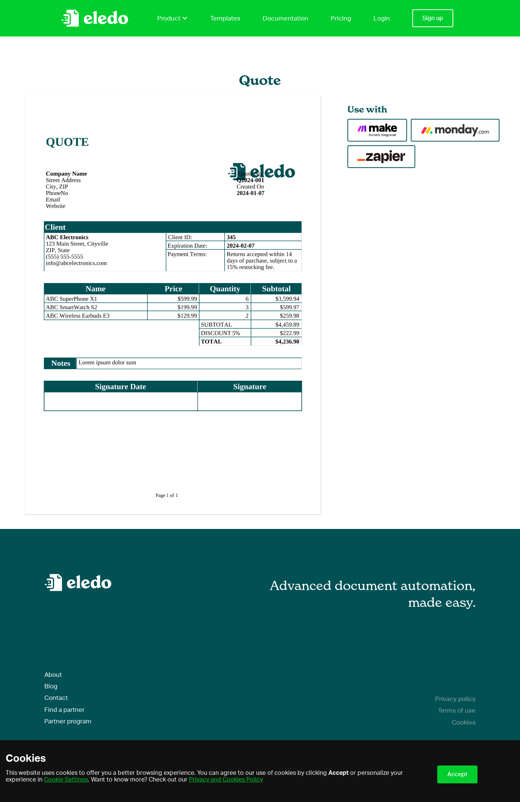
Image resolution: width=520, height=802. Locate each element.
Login (382, 18)
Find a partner (64, 710)
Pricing (341, 18)
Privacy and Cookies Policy (226, 780)
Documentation (285, 18)
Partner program (67, 721)
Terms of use (457, 710)
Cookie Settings (66, 780)
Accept (457, 774)
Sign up (432, 18)
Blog (50, 686)
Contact (56, 698)
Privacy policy (455, 699)
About (53, 675)
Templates (225, 18)
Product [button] (172, 18)
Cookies (464, 722)
